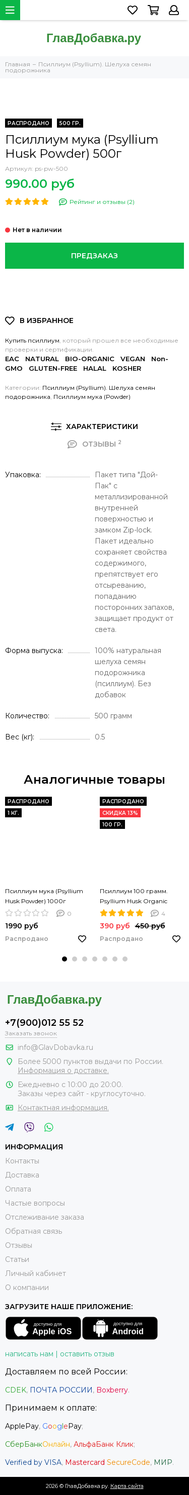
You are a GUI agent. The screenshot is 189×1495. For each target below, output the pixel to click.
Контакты (22, 1160)
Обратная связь (33, 1231)
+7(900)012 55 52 (44, 1022)
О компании (27, 1287)
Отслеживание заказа (44, 1217)
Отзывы (18, 1245)
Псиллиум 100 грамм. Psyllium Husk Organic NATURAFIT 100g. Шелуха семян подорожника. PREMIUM (139, 896)
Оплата (18, 1189)
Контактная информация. (63, 1107)
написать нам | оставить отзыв (59, 1353)
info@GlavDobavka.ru (55, 1047)
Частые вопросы (35, 1203)
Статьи (17, 1259)
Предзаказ (94, 255)
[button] (64, 959)
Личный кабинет (35, 1273)
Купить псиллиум (32, 340)
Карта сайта (127, 1485)
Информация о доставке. (63, 1070)
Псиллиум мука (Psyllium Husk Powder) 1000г (44, 896)
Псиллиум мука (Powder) (92, 396)
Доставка (22, 1175)
